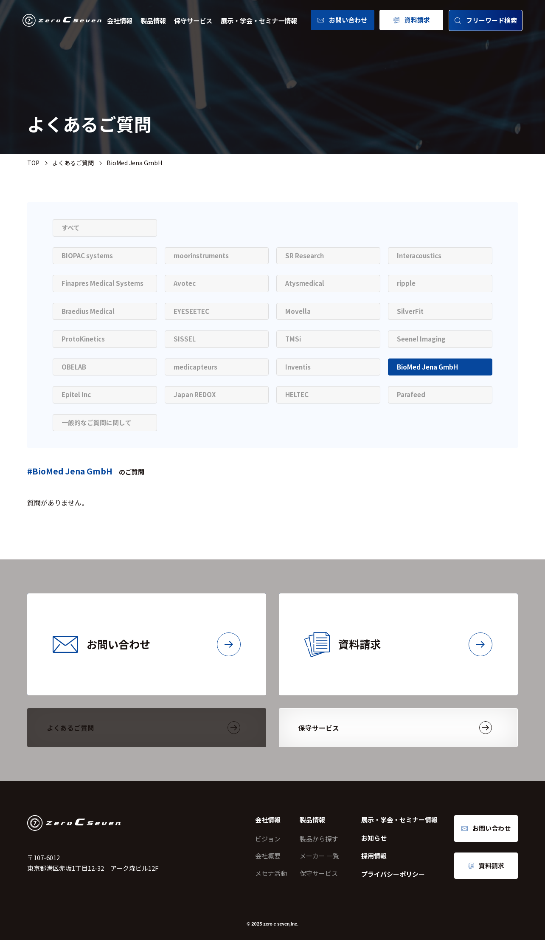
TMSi (293, 338)
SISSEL (185, 338)
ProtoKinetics (83, 338)
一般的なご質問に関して (97, 422)
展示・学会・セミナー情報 (259, 20)
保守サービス (193, 20)
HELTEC (297, 394)
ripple (406, 283)
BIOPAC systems (87, 255)
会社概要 (268, 855)
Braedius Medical (88, 311)
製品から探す (319, 838)
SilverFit (410, 311)
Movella (298, 311)
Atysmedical (304, 283)
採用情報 (374, 855)
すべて (71, 227)
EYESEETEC (191, 311)
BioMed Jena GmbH (427, 366)
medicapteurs (195, 366)
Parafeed (411, 394)
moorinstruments (201, 255)
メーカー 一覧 (319, 855)
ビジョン (268, 838)
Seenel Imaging (421, 338)
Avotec (185, 283)
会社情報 (119, 20)
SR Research (304, 255)
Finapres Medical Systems (102, 283)
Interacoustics (419, 255)
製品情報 (153, 20)
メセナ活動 (271, 873)
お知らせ (374, 837)
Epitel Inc (76, 394)
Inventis (298, 366)
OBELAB (74, 366)
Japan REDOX (195, 394)
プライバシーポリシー (393, 873)
